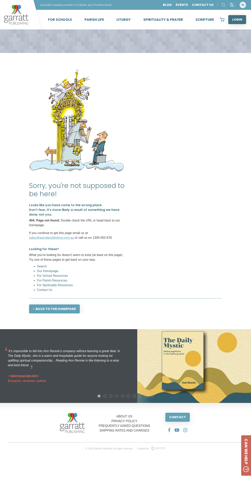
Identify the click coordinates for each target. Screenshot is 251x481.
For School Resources (52, 275)
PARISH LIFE (94, 19)
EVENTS (182, 5)
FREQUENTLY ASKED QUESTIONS (124, 425)
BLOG (167, 5)
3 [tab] (111, 396)
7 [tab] (134, 396)
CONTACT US (203, 5)
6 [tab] (128, 396)
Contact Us (44, 290)
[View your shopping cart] (222, 19)
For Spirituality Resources (55, 285)
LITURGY (123, 19)
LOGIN (237, 19)
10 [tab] (152, 396)
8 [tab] (140, 396)
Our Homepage (47, 271)
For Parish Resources (52, 280)
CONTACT (177, 417)
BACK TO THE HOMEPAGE (54, 309)
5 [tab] (123, 396)
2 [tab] (105, 396)
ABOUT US (124, 416)
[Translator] (232, 5)
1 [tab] (99, 396)
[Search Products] (223, 5)
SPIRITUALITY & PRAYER (163, 19)
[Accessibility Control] (243, 5)
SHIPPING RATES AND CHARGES (124, 430)
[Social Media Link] (169, 430)
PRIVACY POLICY (124, 421)
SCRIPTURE (205, 19)
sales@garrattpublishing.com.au (51, 237)
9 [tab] (146, 396)
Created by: (151, 449)
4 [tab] (117, 396)
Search (42, 266)
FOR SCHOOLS (60, 19)
